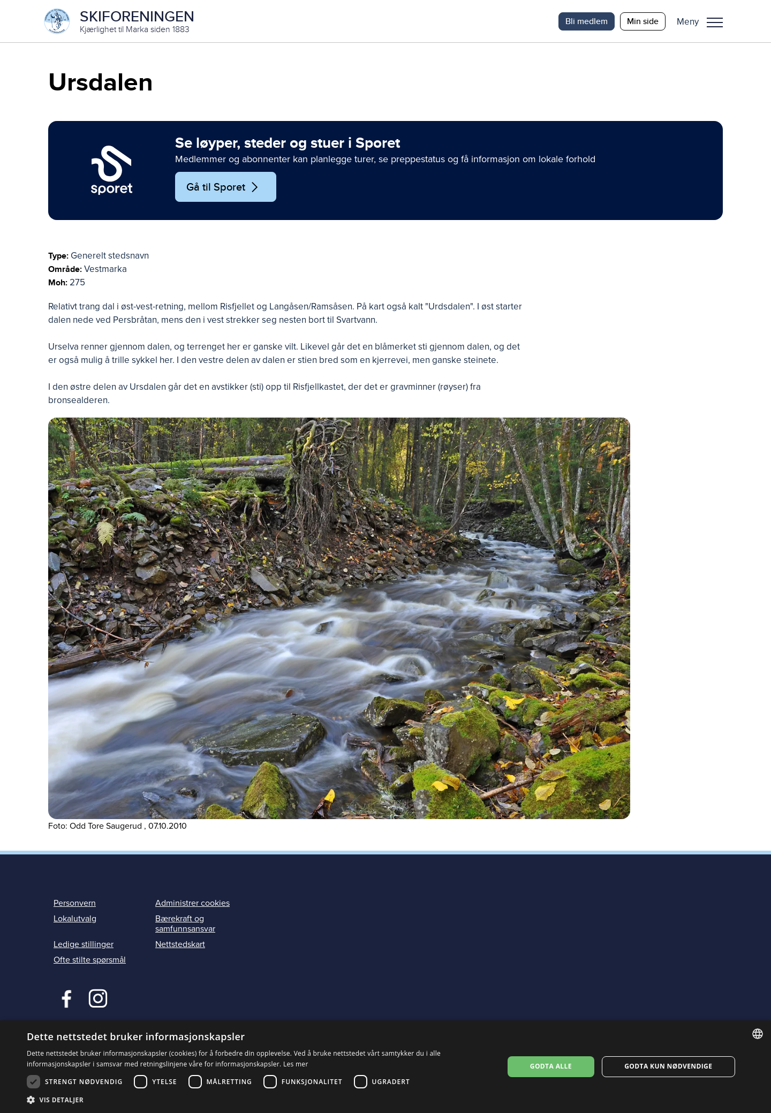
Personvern (75, 903)
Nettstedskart (180, 945)
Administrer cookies (192, 903)
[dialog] (385, 1066)
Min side (643, 21)
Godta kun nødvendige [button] (668, 1066)
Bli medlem (586, 21)
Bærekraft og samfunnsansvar (185, 924)
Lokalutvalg (75, 919)
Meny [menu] (715, 22)
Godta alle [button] (551, 1066)
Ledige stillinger (84, 945)
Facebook (64, 998)
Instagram (97, 998)
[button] (703, 21)
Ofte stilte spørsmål (90, 960)
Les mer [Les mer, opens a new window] (295, 1064)
